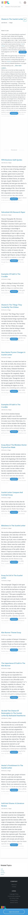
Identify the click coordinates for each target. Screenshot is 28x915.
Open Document (14, 912)
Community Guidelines (14, 894)
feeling (3, 46)
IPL (2, 6)
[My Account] (25, 2)
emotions (9, 57)
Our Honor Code (14, 896)
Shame (2, 870)
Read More (14, 195)
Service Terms (14, 901)
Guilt (22, 44)
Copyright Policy (14, 892)
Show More (14, 109)
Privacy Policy (14, 899)
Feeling (2, 866)
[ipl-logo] (6, 3)
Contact (14, 885)
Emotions (3, 868)
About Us (14, 883)
